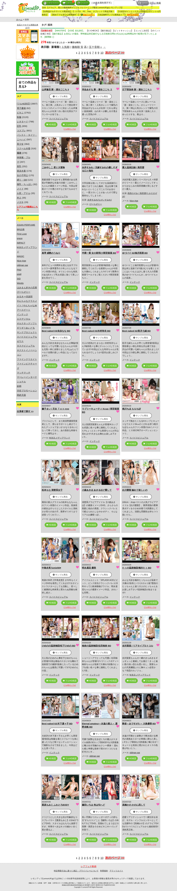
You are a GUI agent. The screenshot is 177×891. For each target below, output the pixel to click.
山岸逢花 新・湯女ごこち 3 (55, 89)
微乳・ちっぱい (25, 184)
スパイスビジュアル (27, 337)
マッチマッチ (23, 372)
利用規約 (104, 871)
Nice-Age (21, 260)
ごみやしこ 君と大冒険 (53, 167)
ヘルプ (82, 3)
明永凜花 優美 (89, 567)
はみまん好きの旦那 (27, 287)
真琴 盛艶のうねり (51, 253)
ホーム (19, 19)
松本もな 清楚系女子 (52, 490)
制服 (19, 117)
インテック (22, 314)
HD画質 (51, 124)
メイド (20, 188)
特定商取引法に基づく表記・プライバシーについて (76, 871)
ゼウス (20, 341)
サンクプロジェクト (27, 332)
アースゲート (23, 310)
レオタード (22, 121)
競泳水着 (21, 171)
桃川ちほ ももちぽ (131, 409)
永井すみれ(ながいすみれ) (99, 200)
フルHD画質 (70, 124)
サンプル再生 (60, 96)
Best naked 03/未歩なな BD (56, 331)
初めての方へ (88, 15)
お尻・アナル (23, 193)
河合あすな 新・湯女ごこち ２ (97, 89)
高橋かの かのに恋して (133, 805)
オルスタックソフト (27, 323)
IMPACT (21, 243)
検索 (142, 3)
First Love (22, 234)
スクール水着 (23, 148)
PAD (19, 269)
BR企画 (20, 229)
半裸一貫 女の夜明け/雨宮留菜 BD (99, 253)
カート (68, 3)
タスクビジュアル (26, 346)
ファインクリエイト (27, 359)
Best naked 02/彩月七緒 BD (136, 331)
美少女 (20, 144)
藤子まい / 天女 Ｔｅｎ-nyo (55, 409)
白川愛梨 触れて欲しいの (134, 490)
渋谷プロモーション (27, 390)
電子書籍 (21, 108)
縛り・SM (22, 180)
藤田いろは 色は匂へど (93, 805)
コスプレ (21, 130)
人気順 (65, 47)
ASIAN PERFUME (26, 225)
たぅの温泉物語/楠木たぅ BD (136, 567)
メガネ (20, 202)
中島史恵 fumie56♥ (51, 567)
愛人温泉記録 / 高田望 (133, 167)
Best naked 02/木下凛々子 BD (57, 723)
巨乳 (19, 126)
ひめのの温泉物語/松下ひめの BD (58, 645)
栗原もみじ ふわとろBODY (55, 805)
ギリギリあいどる (26, 328)
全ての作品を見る (27, 84)
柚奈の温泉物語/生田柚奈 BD (96, 645)
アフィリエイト (116, 871)
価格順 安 (77, 47)
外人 (19, 197)
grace (20, 238)
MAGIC (20, 256)
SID (19, 278)
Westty (20, 283)
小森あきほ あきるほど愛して (97, 490)
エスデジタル (23, 319)
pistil (19, 274)
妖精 (19, 386)
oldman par (22, 265)
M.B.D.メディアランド (59, 438)
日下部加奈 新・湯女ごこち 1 (137, 89)
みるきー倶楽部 (25, 296)
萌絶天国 (21, 395)
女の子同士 (22, 175)
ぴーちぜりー (23, 292)
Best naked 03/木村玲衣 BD (96, 331)
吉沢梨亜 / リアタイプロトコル (137, 645)
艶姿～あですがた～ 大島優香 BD (139, 723)
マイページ (51, 3)
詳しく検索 (155, 3)
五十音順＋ (95, 47)
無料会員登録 (133, 15)
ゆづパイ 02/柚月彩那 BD (135, 253)
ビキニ (20, 112)
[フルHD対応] (23, 103)
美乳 (19, 166)
